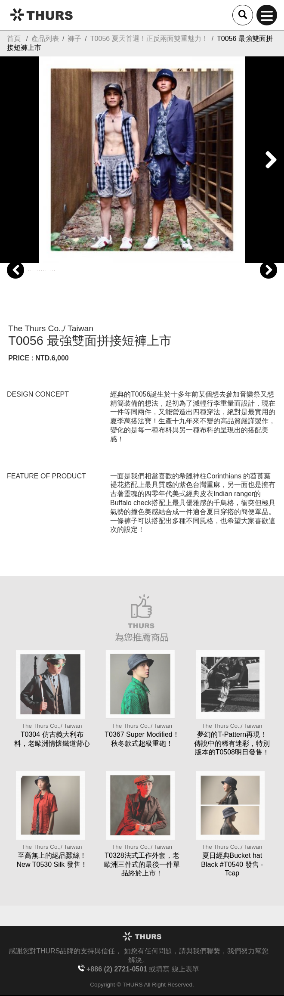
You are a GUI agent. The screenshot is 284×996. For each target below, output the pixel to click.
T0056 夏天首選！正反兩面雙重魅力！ (149, 38)
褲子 (74, 38)
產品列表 (45, 38)
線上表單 (185, 969)
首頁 (14, 38)
